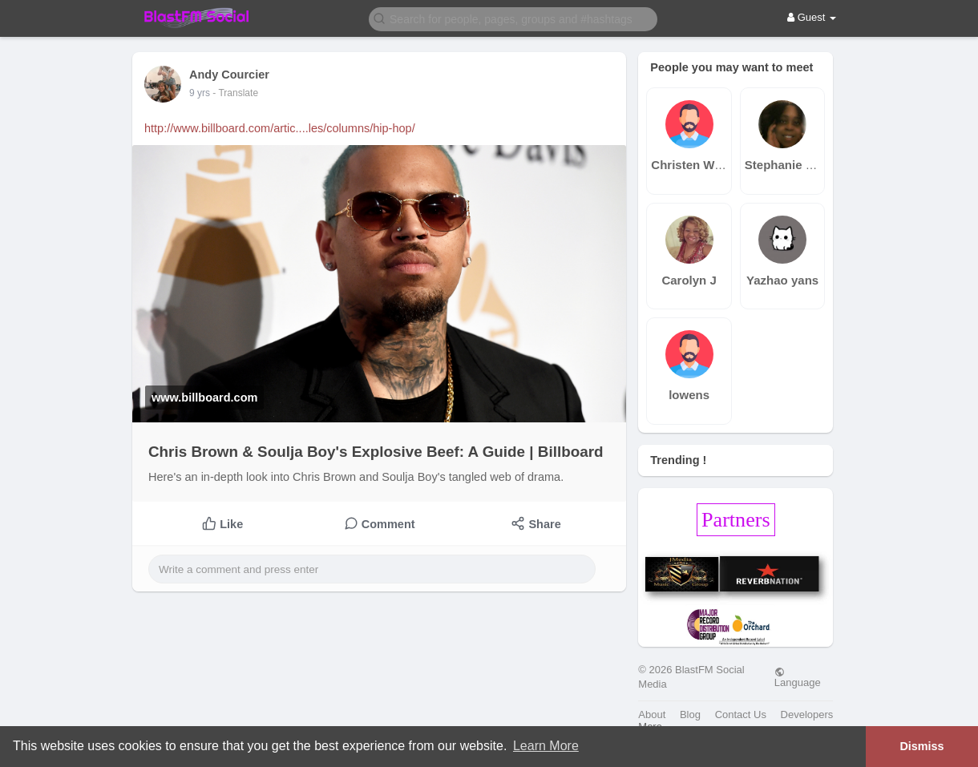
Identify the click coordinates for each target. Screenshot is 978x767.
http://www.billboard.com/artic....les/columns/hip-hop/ (279, 128)
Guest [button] (811, 17)
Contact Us (740, 714)
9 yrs (199, 93)
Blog (690, 714)
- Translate (235, 93)
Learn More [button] (546, 746)
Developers (807, 714)
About (651, 714)
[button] (513, 18)
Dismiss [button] (921, 746)
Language (797, 677)
